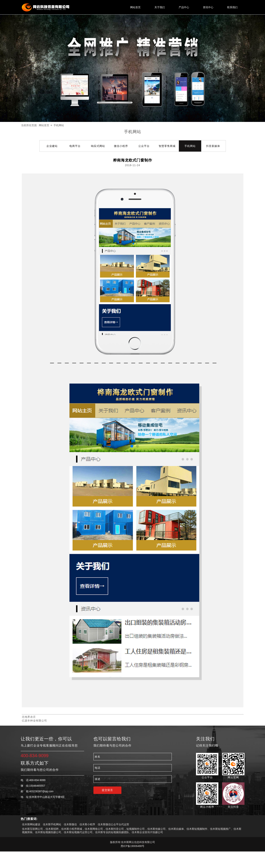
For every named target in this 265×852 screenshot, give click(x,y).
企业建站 (52, 145)
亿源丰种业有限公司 (34, 720)
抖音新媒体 (213, 145)
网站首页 (44, 125)
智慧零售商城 (167, 145)
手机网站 (59, 125)
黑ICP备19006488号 (133, 846)
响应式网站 (98, 145)
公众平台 (144, 145)
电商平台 (75, 145)
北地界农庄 (29, 716)
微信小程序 (121, 145)
